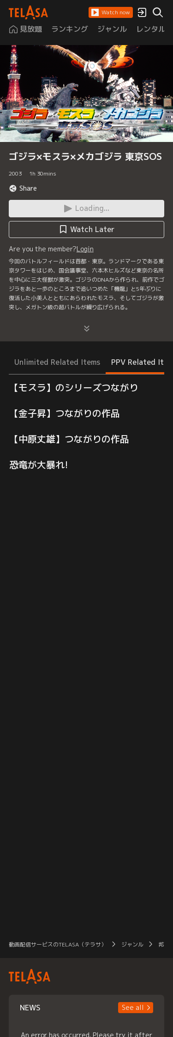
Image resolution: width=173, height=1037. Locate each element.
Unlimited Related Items (57, 362)
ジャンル (132, 944)
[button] (111, 12)
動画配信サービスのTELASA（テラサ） (58, 944)
